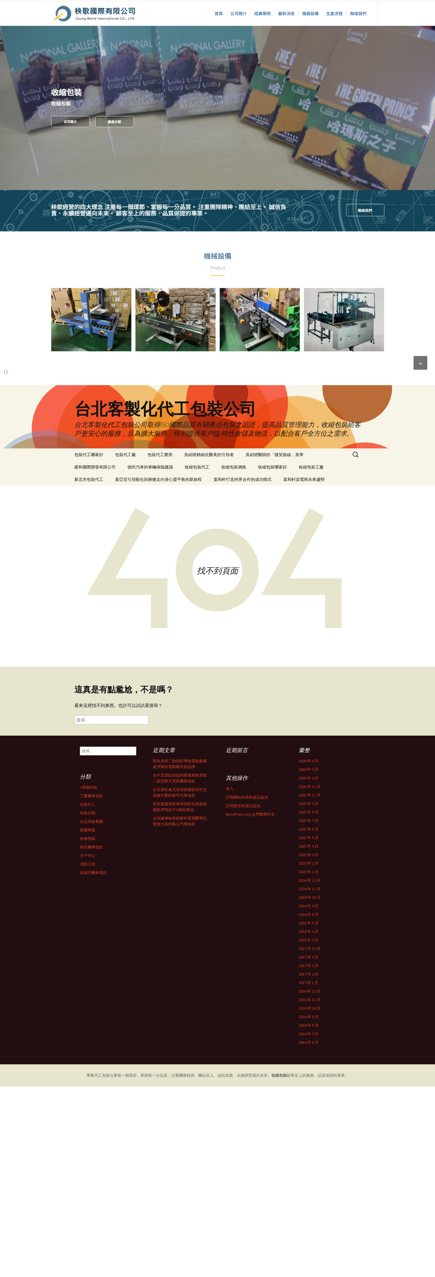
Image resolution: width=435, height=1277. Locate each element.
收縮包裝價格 (233, 467)
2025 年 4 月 (95, 999)
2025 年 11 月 (96, 948)
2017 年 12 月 (96, 1101)
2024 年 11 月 (96, 1041)
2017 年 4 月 (95, 1110)
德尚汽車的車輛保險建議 (150, 467)
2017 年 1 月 (95, 1135)
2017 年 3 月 (95, 1118)
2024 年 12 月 (96, 1033)
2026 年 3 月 (95, 922)
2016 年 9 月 (95, 1169)
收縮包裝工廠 (311, 467)
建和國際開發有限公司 (95, 467)
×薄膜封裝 (94, 1231)
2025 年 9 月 (95, 956)
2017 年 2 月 (95, 1127)
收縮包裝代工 (197, 467)
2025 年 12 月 (96, 939)
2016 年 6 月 (95, 1195)
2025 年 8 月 (95, 965)
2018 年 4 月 (95, 1084)
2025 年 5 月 (95, 990)
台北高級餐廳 (96, 1265)
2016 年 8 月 (95, 1178)
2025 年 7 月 (95, 973)
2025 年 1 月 (95, 1024)
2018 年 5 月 (95, 1075)
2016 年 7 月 (95, 1186)
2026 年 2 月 (95, 930)
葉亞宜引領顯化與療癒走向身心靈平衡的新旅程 (158, 479)
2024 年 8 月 (95, 1067)
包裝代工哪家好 (88, 454)
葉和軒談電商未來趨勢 (304, 479)
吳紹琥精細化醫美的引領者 (209, 454)
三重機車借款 (96, 1240)
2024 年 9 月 (95, 1058)
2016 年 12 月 (96, 1144)
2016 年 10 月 (96, 1161)
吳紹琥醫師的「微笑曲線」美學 (274, 454)
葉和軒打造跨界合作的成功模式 (242, 479)
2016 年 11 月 (96, 1152)
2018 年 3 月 (95, 1092)
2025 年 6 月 (95, 982)
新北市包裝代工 (88, 479)
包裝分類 (93, 1257)
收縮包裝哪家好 (272, 467)
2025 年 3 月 (95, 1007)
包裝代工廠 (125, 454)
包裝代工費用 (160, 454)
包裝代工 (93, 1248)
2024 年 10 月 (96, 1050)
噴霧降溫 (93, 1274)
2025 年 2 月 (95, 1016)
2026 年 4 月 (95, 913)
